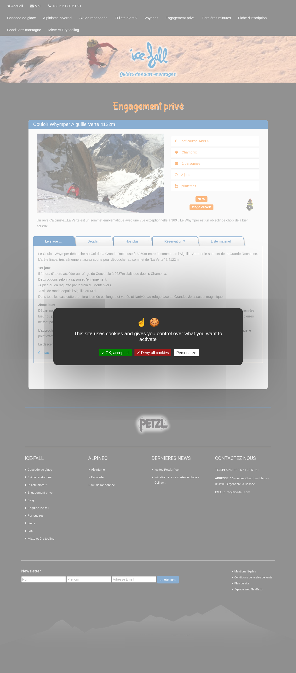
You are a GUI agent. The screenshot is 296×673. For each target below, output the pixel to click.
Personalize (186, 353)
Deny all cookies (153, 353)
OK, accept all (115, 353)
